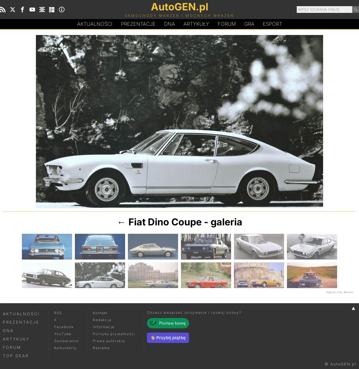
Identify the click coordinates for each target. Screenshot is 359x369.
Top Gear (16, 355)
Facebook (64, 327)
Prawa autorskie (109, 341)
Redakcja (102, 320)
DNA (8, 330)
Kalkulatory (65, 348)
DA (169, 24)
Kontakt (100, 313)
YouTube (63, 334)
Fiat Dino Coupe (165, 222)
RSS (58, 313)
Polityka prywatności (114, 334)
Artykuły (196, 24)
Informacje (104, 327)
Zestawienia (66, 341)
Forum (227, 24)
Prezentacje (138, 24)
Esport (272, 24)
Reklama (101, 348)
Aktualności (94, 24)
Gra (249, 24)
